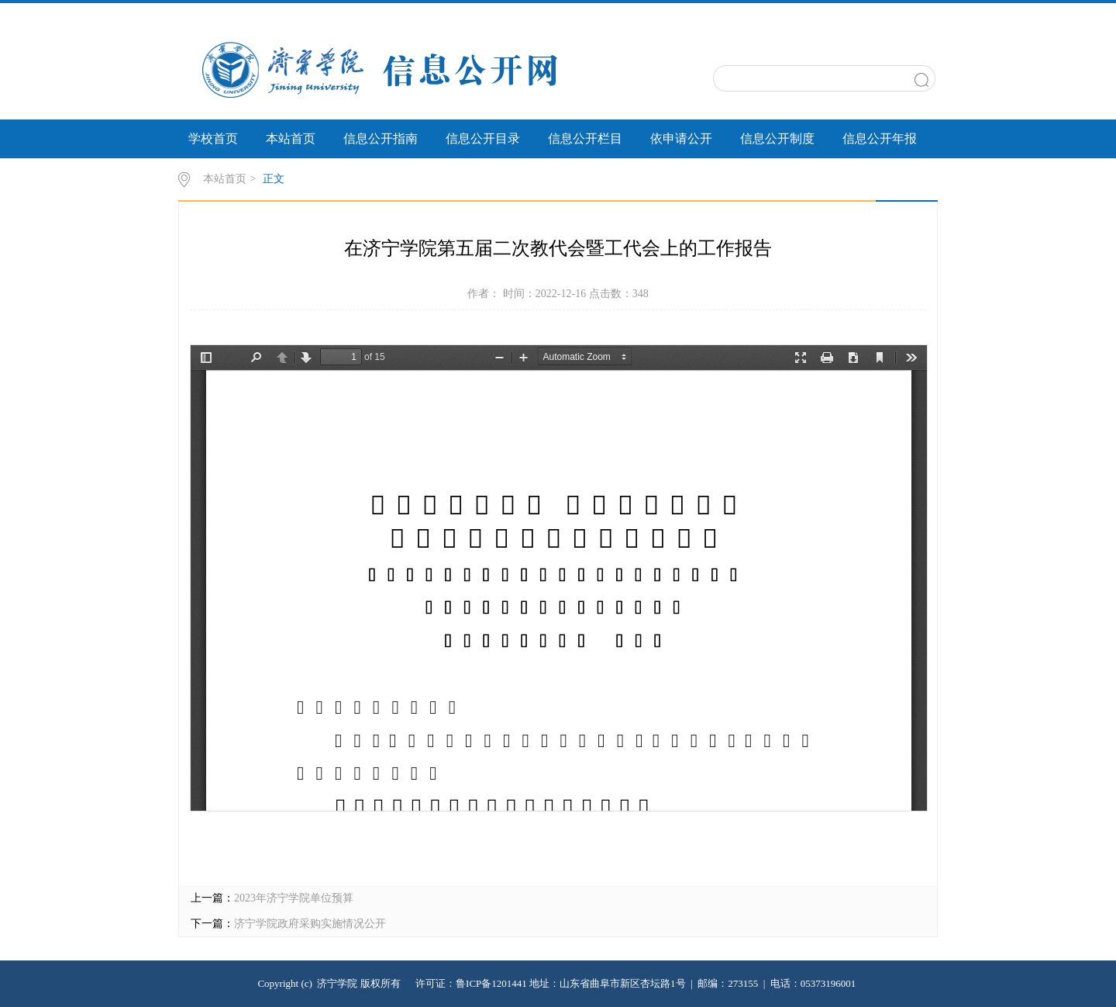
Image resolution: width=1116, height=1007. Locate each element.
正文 (273, 179)
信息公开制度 (777, 138)
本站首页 (290, 138)
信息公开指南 (380, 138)
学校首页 (213, 138)
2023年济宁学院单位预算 (293, 898)
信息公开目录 (483, 138)
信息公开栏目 (585, 138)
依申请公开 (681, 138)
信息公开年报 (879, 138)
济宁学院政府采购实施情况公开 (310, 923)
